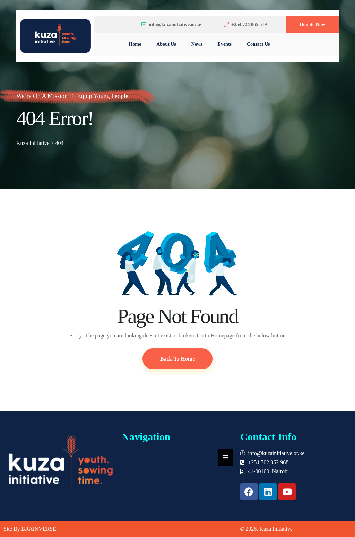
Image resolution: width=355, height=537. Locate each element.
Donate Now (313, 24)
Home (135, 44)
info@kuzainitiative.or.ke (171, 24)
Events (225, 44)
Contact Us (258, 44)
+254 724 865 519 (245, 24)
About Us (166, 44)
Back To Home (177, 359)
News (196, 44)
